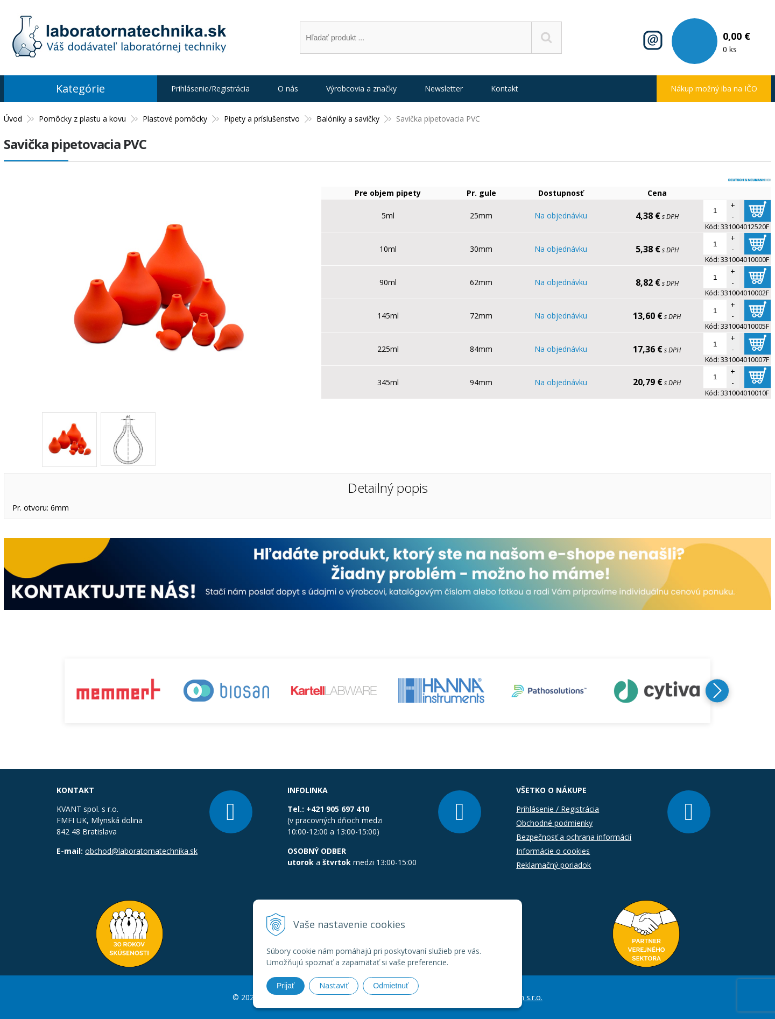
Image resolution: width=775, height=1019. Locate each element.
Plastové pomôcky (175, 119)
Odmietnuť (390, 985)
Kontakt (504, 88)
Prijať (285, 985)
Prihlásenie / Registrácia (557, 809)
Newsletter (444, 88)
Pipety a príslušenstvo (262, 119)
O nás (288, 88)
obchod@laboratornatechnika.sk (141, 851)
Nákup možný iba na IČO (714, 88)
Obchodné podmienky (554, 823)
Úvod (13, 119)
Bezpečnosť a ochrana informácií (573, 837)
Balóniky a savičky (347, 119)
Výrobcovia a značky (361, 88)
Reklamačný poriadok (553, 865)
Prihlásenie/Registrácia (210, 88)
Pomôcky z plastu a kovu (82, 119)
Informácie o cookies (553, 851)
